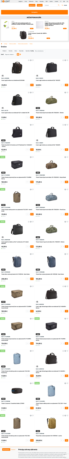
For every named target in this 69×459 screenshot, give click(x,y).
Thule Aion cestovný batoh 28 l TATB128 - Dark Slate (50, 274)
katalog (5, 43)
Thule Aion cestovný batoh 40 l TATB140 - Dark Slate (15, 274)
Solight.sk (20, 1)
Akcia (16, 50)
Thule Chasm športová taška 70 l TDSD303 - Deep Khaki (51, 177)
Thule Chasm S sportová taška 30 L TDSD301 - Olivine (50, 242)
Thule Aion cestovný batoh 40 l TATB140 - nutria (49, 435)
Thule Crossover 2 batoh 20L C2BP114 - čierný (37, 34)
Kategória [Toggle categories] (34, 12)
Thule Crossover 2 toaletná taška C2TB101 (12, 403)
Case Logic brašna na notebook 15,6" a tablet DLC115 (15, 112)
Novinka (10, 50)
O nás (26, 1)
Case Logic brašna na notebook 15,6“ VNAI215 (48, 145)
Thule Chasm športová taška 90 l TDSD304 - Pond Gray (50, 209)
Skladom (4, 50)
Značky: (32, 50)
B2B (47, 1)
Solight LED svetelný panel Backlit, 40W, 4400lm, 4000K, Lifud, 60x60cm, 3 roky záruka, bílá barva (54, 24)
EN (67, 1)
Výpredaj (28, 50)
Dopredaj (21, 50)
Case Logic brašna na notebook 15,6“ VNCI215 (48, 80)
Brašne (31, 43)
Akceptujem (6, 449)
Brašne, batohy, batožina (23, 43)
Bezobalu (41, 1)
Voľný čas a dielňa (12, 43)
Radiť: (2, 54)
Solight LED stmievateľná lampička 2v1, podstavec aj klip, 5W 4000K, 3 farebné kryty (22, 23)
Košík (64, 5)
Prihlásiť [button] (40, 5)
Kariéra (51, 1)
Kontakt (56, 1)
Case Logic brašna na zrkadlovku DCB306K (12, 80)
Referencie (31, 1)
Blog (36, 1)
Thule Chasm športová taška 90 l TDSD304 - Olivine (50, 112)
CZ (60, 1)
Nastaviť (13, 449)
